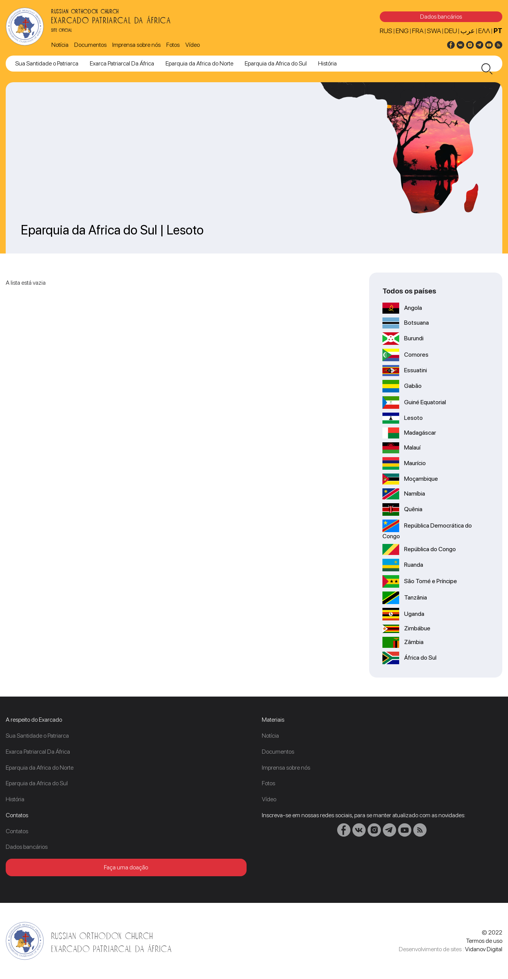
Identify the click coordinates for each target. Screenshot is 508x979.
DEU (450, 31)
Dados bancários (441, 16)
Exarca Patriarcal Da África (122, 63)
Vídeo (192, 44)
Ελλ (484, 31)
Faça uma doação (126, 867)
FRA (418, 31)
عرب (467, 31)
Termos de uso (484, 940)
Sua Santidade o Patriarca (46, 63)
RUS (386, 31)
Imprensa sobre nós (136, 44)
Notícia (59, 44)
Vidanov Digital (483, 949)
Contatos (17, 831)
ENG (402, 31)
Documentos (90, 44)
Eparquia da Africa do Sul (276, 63)
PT (498, 31)
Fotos (173, 44)
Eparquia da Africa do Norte (199, 63)
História (327, 63)
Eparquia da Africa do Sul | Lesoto (112, 230)
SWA (434, 31)
